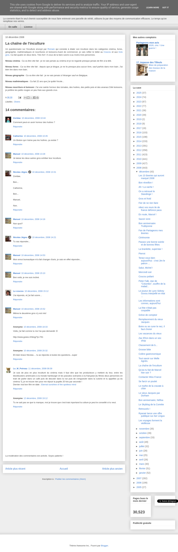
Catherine (18, 136)
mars (142, 464)
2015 (139, 137)
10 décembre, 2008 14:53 (33, 255)
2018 (139, 123)
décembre (144, 171)
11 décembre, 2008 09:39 (40, 368)
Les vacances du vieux (150, 333)
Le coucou (18, 291)
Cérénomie (144, 237)
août (141, 442)
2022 (139, 106)
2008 (139, 167)
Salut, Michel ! (146, 267)
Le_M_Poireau (20, 368)
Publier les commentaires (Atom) (70, 479)
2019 (139, 119)
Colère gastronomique (150, 354)
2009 (139, 163)
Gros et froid (145, 198)
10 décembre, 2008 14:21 (44, 237)
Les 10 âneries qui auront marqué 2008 (151, 177)
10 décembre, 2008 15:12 (36, 291)
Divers (17, 102)
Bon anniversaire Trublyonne (147, 224)
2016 (139, 132)
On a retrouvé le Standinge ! (147, 192)
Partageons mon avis (147, 42)
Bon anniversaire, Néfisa (151, 400)
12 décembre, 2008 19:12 (35, 398)
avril (141, 459)
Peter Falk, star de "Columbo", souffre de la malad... (152, 284)
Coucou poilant (146, 276)
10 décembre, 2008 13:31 (44, 172)
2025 (139, 92)
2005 (139, 487)
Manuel (16, 154)
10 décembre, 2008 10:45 (36, 136)
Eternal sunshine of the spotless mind (58, 384)
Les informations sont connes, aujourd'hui (150, 302)
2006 (139, 482)
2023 (139, 101)
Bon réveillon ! (146, 182)
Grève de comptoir (148, 315)
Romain (51, 49)
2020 (139, 115)
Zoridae (17, 118)
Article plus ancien (112, 468)
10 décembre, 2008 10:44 (34, 118)
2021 (139, 110)
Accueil (64, 468)
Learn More (152, 7)
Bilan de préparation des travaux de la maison (158, 68)
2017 (139, 128)
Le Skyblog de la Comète (151, 404)
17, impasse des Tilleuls (149, 62)
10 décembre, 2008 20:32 (35, 350)
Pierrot (142, 253)
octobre (143, 433)
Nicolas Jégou (20, 172)
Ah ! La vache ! (146, 187)
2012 (139, 150)
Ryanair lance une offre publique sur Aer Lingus (152, 414)
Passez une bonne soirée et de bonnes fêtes (151, 243)
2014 (139, 141)
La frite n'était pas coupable (147, 309)
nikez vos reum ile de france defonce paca (150, 208)
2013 (139, 145)
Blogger (104, 545)
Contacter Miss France (150, 377)
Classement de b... (148, 345)
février (142, 468)
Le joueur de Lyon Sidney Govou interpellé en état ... (152, 294)
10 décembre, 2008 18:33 (35, 327)
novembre (144, 428)
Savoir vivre (144, 219)
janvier (142, 473)
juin (141, 450)
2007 (139, 478)
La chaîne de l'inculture (150, 365)
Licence (28, 27)
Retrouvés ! (144, 409)
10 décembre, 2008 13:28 (33, 154)
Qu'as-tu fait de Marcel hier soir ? (150, 371)
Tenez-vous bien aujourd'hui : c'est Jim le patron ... (152, 261)
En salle (13, 27)
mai (141, 455)
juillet (142, 446)
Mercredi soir (145, 272)
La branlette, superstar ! (150, 249)
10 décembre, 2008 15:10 (33, 273)
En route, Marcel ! (148, 214)
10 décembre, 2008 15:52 (33, 309)
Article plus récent (15, 468)
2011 (139, 154)
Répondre (17, 126)
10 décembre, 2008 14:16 (33, 219)
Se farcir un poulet (148, 381)
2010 (139, 159)
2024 (139, 97)
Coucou (107, 52)
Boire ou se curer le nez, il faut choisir (152, 327)
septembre (144, 437)
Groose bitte (145, 349)
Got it (165, 7)
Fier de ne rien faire (148, 203)
